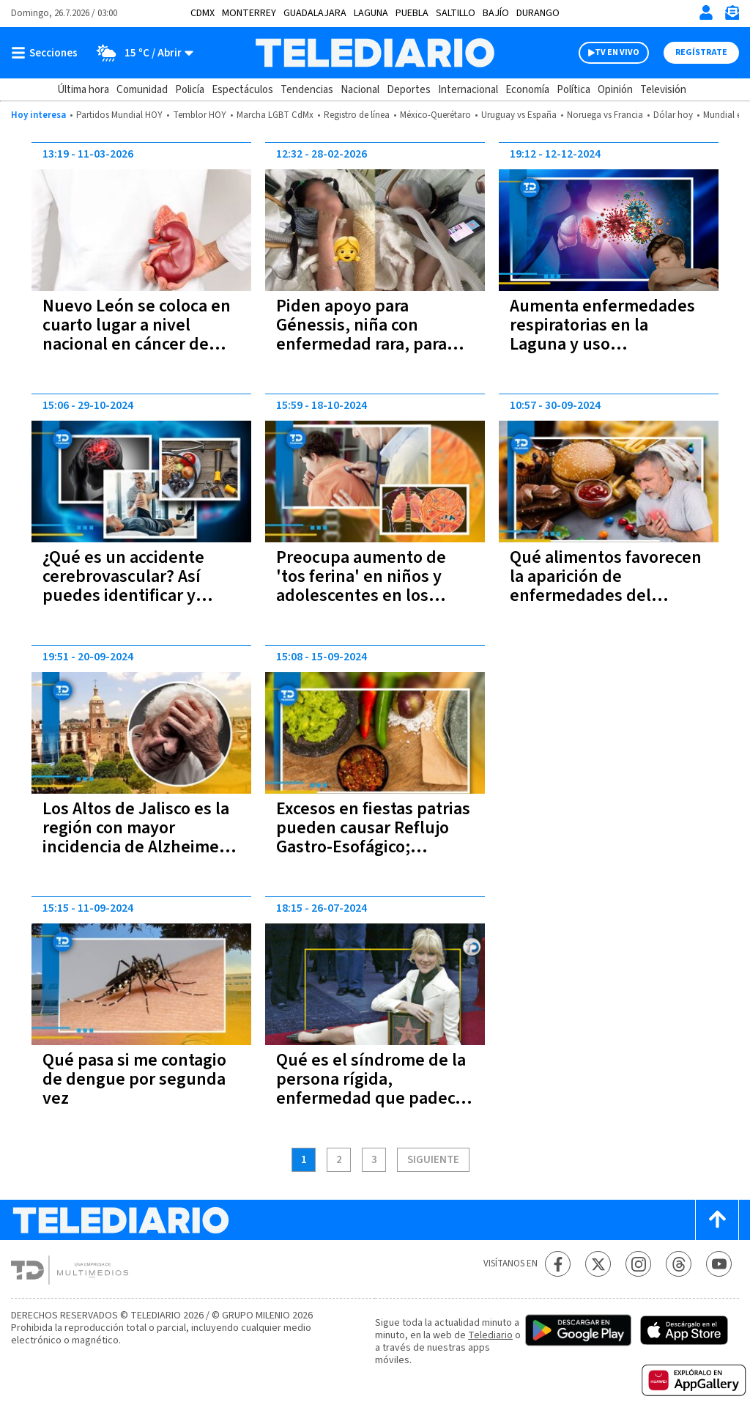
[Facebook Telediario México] (558, 1264)
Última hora (83, 89)
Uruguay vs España (519, 115)
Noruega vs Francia (605, 115)
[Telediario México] (374, 52)
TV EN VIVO (617, 52)
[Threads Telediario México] (678, 1264)
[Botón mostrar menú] (47, 52)
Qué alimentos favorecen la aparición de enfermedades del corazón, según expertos (606, 586)
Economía (527, 89)
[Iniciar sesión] (706, 12)
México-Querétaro (435, 115)
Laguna (371, 13)
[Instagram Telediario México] (638, 1264)
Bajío (496, 13)
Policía (189, 89)
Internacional (468, 89)
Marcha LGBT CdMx (275, 115)
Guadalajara (314, 13)
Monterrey (249, 13)
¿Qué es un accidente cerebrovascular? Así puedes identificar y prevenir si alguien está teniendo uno (132, 595)
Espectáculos (242, 89)
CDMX (202, 13)
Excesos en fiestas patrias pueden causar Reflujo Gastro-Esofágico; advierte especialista (373, 837)
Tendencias (307, 89)
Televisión (663, 89)
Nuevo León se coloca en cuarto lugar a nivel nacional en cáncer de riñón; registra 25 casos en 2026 (136, 344)
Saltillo (455, 13)
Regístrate (701, 52)
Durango (538, 13)
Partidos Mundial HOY (119, 115)
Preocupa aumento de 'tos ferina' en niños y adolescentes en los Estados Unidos (361, 586)
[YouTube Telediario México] (719, 1264)
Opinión (615, 89)
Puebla (412, 13)
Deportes (409, 89)
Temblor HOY (199, 115)
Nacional (360, 89)
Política (573, 89)
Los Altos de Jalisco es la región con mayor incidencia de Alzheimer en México (135, 837)
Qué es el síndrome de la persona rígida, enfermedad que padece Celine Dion (371, 1088)
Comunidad (142, 89)
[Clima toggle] (140, 53)
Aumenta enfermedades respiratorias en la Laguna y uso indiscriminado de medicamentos (602, 344)
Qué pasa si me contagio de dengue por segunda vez (134, 1079)
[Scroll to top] (717, 1220)
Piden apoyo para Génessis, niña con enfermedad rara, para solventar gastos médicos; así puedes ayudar (361, 353)
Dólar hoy (673, 115)
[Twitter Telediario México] (598, 1264)
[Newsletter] (731, 16)
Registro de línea (357, 115)
